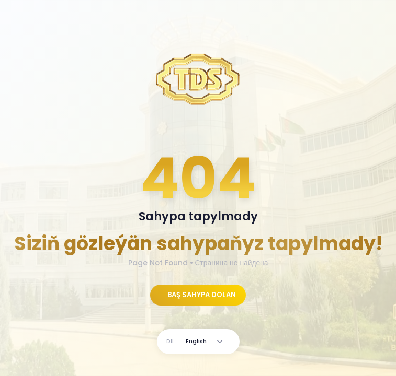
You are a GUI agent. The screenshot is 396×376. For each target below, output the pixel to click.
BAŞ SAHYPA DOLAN (201, 295)
